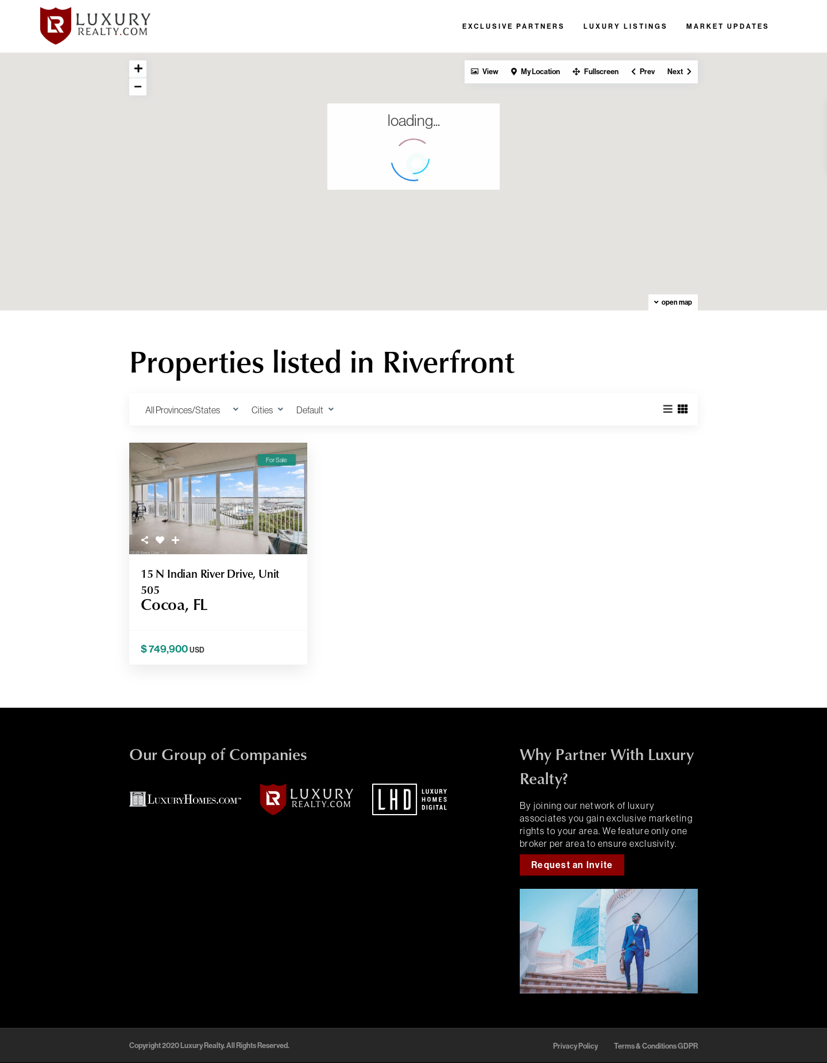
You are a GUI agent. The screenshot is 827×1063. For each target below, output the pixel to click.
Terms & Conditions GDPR (656, 1046)
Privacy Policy (575, 1046)
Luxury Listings (625, 26)
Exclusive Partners (513, 26)
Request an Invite (572, 864)
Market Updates (728, 26)
